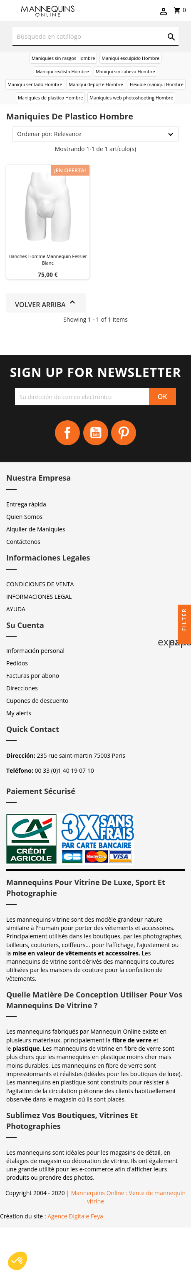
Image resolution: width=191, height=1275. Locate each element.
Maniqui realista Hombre (62, 71)
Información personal (35, 651)
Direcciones (22, 688)
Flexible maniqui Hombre (157, 84)
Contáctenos (23, 542)
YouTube (95, 432)
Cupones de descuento (37, 700)
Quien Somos (24, 517)
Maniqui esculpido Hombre (130, 58)
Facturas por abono (32, 676)
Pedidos (17, 663)
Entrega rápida (26, 504)
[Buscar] (95, 36)
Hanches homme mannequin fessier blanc (47, 259)
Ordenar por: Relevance (49, 134)
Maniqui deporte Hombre (96, 84)
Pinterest (123, 432)
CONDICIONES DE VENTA (40, 584)
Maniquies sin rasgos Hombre (63, 58)
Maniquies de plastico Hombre (50, 97)
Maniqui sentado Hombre (34, 84)
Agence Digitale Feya (75, 1216)
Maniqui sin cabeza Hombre (125, 71)
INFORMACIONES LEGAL (39, 596)
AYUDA (15, 609)
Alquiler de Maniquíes (35, 529)
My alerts (18, 713)
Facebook (67, 432)
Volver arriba (46, 303)
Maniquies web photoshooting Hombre (131, 97)
